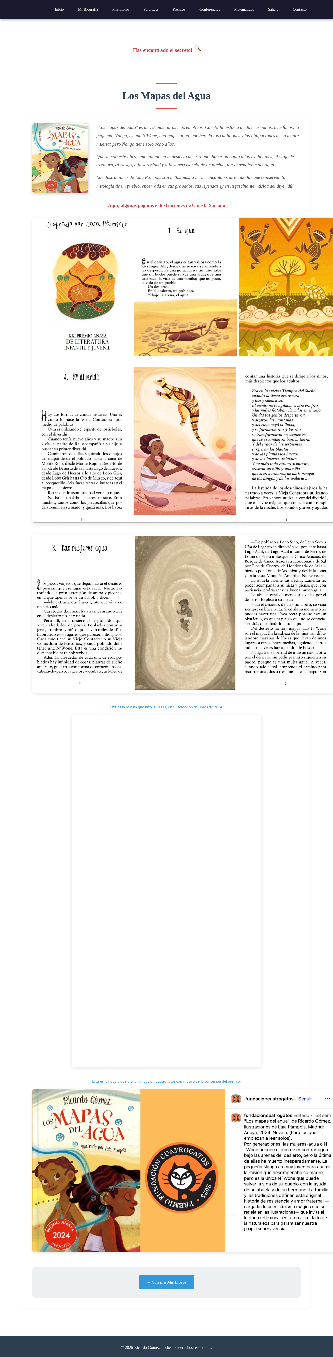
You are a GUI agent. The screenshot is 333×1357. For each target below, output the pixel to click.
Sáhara (273, 9)
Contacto (300, 9)
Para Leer (151, 9)
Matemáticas (244, 9)
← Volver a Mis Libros (166, 1282)
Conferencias (209, 9)
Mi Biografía (88, 9)
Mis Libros (120, 9)
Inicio (59, 9)
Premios (179, 9)
